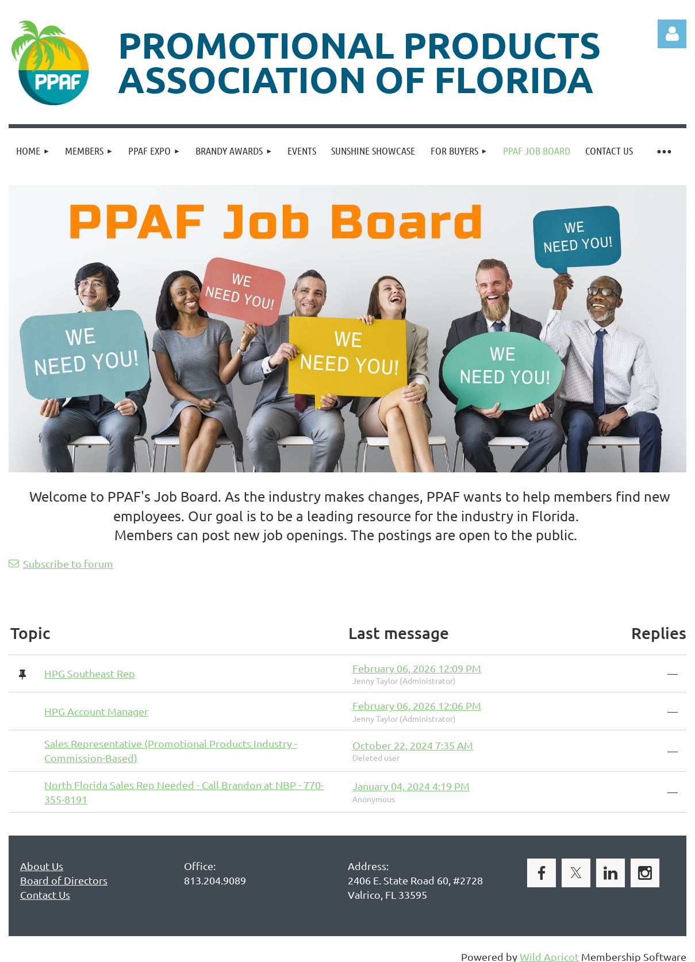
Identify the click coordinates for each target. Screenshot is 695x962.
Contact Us (45, 894)
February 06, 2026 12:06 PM (416, 705)
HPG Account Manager (96, 711)
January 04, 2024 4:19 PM (411, 786)
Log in (672, 34)
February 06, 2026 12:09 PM (416, 668)
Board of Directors (63, 880)
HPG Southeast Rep (89, 673)
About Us (41, 866)
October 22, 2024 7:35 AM (412, 745)
